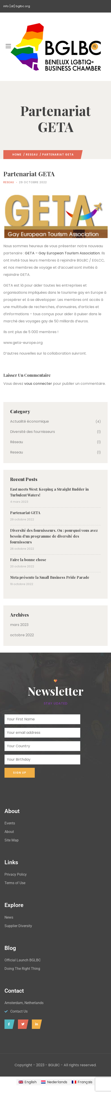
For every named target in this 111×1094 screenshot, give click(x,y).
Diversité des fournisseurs (32, 431)
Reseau (32, 154)
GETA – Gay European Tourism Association (62, 253)
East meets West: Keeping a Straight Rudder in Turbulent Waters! (49, 492)
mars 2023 (19, 624)
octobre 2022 (22, 635)
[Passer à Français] (82, 1082)
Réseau (16, 442)
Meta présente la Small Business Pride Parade (49, 577)
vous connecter (38, 383)
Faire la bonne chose (28, 559)
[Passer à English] (27, 1082)
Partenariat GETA (25, 512)
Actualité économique (29, 421)
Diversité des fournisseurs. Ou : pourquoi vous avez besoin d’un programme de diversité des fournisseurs (54, 536)
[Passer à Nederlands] (54, 1082)
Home (17, 154)
